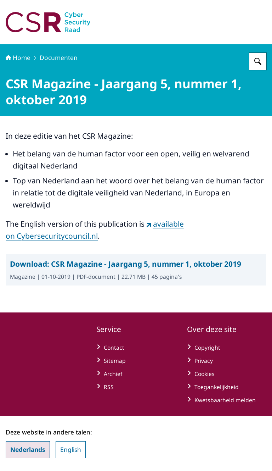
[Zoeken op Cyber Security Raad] (257, 61)
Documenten (59, 57)
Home (18, 57)
